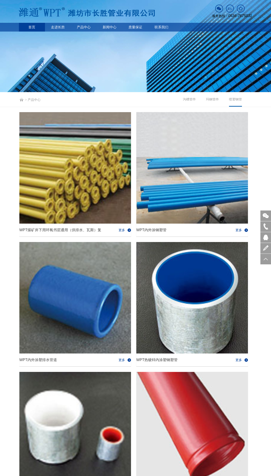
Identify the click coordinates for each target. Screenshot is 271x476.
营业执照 (99, 471)
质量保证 (135, 27)
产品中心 (84, 27)
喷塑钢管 (235, 102)
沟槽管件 (189, 99)
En (230, 9)
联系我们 (161, 27)
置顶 (265, 259)
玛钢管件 (212, 99)
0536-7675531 (71, 439)
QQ (265, 237)
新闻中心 (109, 27)
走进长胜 (58, 27)
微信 (265, 215)
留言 (265, 248)
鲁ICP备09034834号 (78, 471)
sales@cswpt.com (107, 439)
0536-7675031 (240, 16)
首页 (31, 27)
